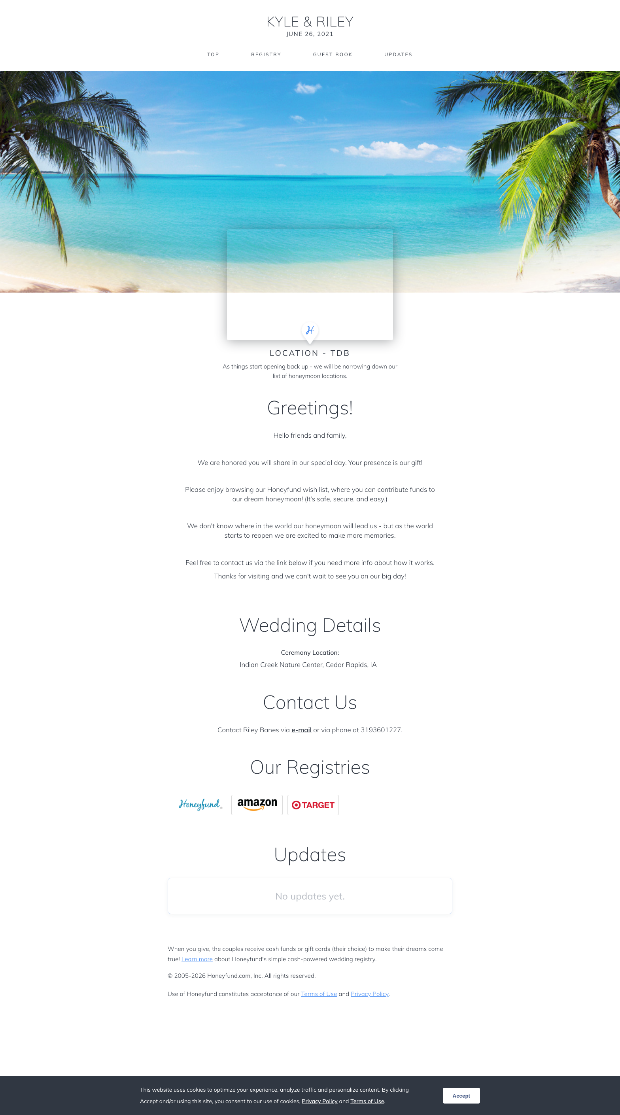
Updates (398, 54)
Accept (461, 1096)
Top (213, 54)
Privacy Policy (369, 994)
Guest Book (333, 54)
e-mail (301, 730)
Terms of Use (319, 994)
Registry (266, 54)
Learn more (197, 959)
